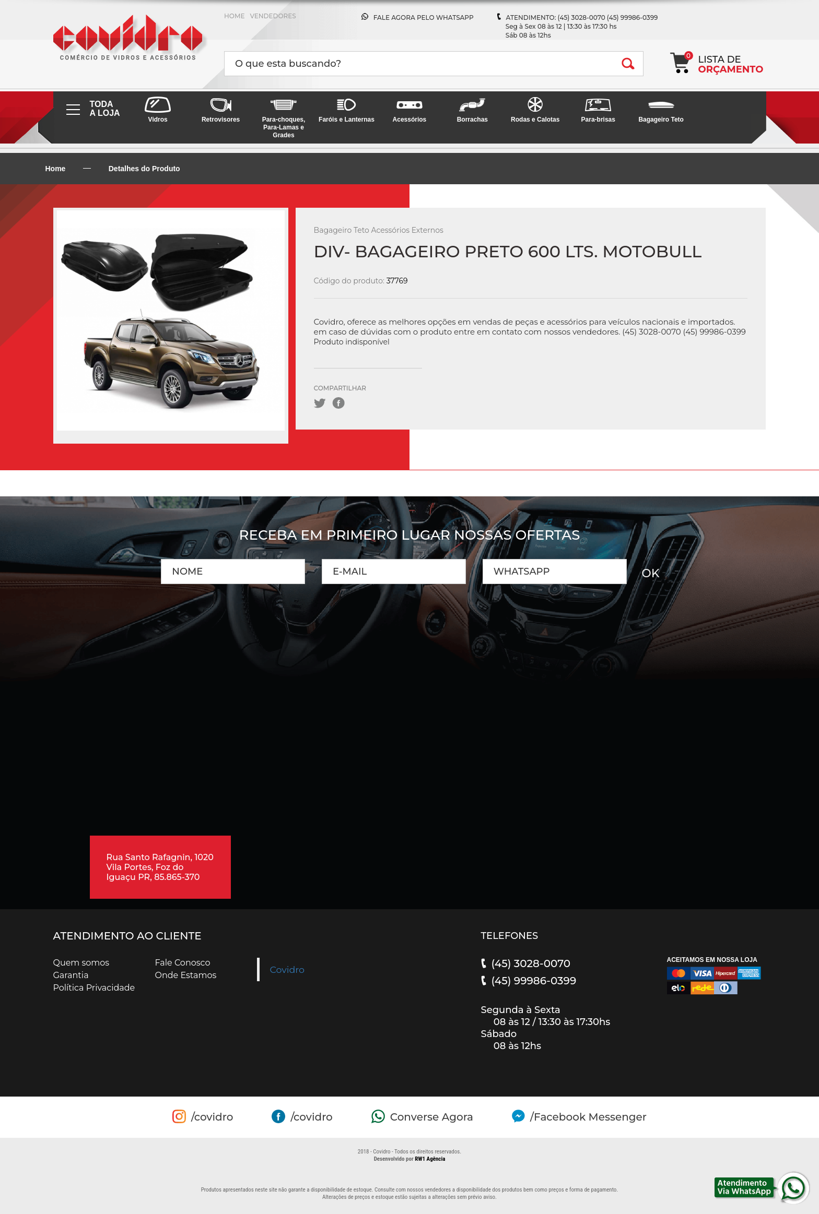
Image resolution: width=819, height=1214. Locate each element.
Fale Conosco (182, 963)
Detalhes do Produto (144, 168)
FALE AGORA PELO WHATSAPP (423, 17)
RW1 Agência (430, 1159)
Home (55, 168)
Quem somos (81, 963)
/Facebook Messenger (588, 1117)
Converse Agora (431, 1117)
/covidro (212, 1117)
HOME (234, 16)
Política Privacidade (94, 988)
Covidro (287, 969)
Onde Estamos (186, 975)
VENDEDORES (273, 16)
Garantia (71, 975)
